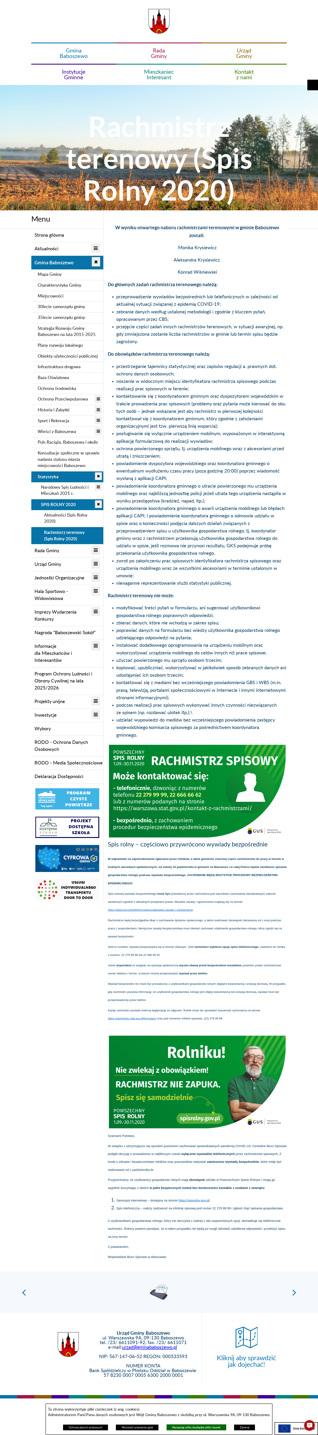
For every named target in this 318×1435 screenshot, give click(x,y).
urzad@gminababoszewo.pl (149, 1347)
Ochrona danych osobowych (85, 1427)
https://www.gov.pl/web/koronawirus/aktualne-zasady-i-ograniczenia (150, 909)
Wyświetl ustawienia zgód (137, 1427)
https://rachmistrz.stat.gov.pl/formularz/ (132, 1018)
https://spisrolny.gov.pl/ (194, 1200)
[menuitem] (67, 235)
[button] (312, 41)
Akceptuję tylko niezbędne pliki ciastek (196, 1427)
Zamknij (244, 1427)
